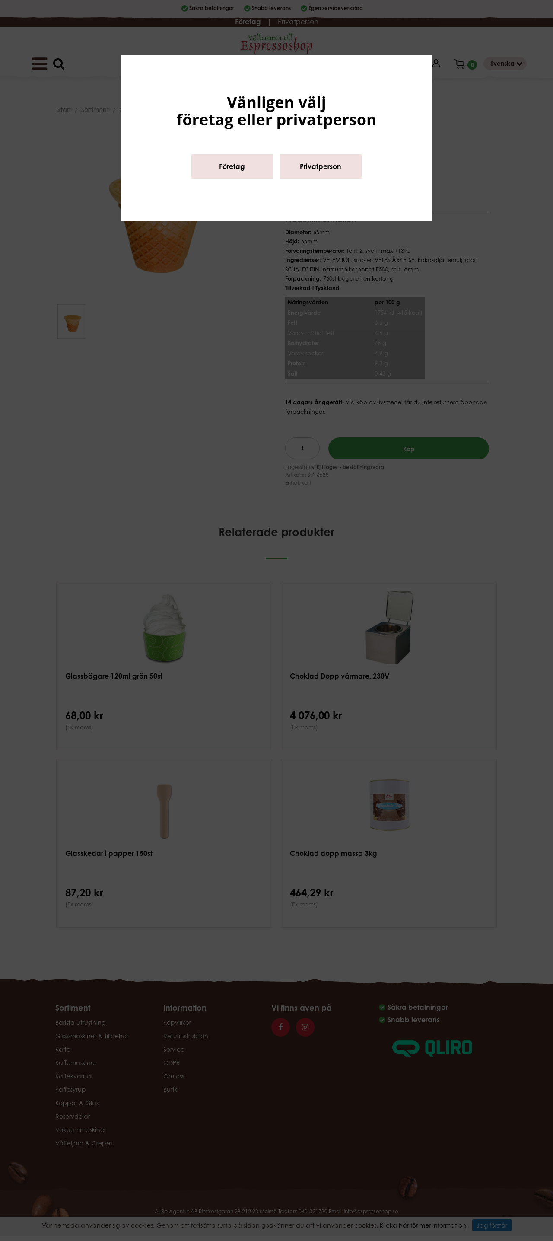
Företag (232, 166)
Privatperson (320, 166)
